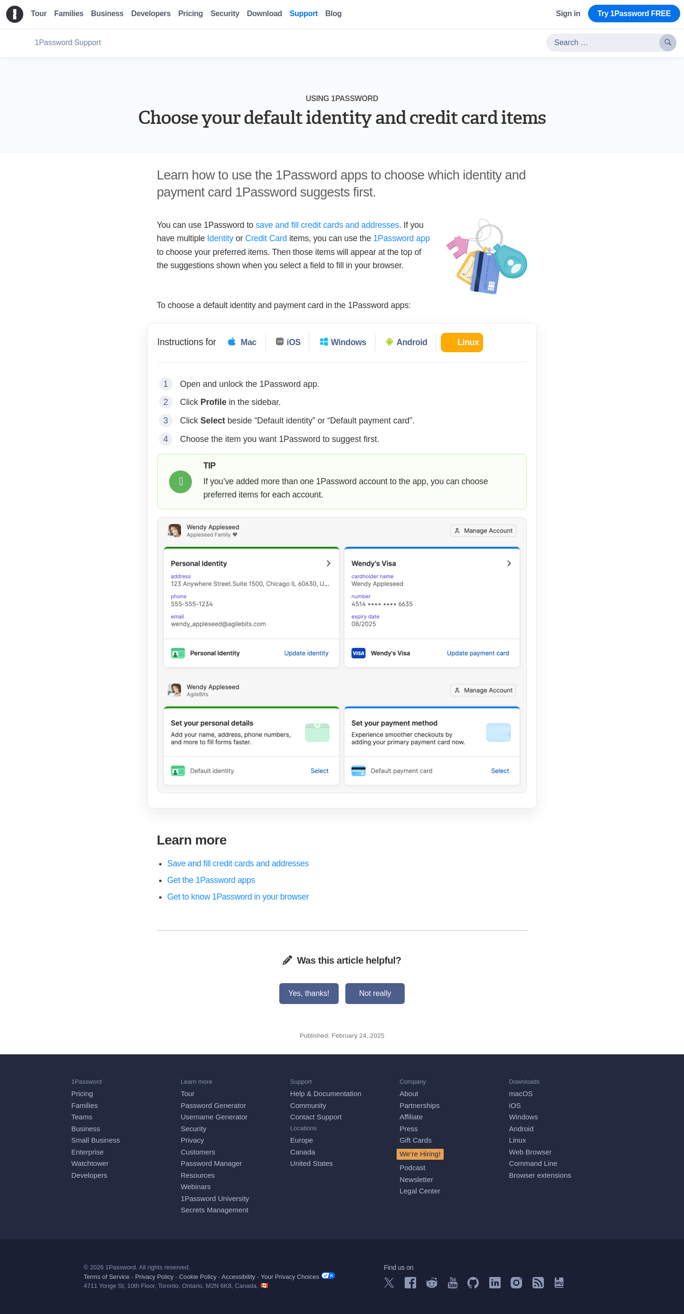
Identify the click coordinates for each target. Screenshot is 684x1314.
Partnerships (419, 1105)
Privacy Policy (154, 1276)
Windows (523, 1117)
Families (84, 1105)
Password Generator (213, 1105)
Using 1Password (342, 98)
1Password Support (68, 42)
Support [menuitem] (304, 13)
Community (308, 1105)
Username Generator (213, 1117)
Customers (197, 1152)
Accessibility (239, 1276)
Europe (301, 1140)
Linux (517, 1140)
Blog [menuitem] (333, 13)
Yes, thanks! (309, 993)
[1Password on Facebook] (410, 1286)
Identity (220, 238)
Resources (197, 1175)
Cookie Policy (198, 1276)
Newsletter (416, 1179)
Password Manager (211, 1163)
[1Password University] (559, 1285)
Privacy (192, 1140)
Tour (187, 1093)
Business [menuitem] (107, 13)
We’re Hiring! (419, 1154)
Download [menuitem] (264, 13)
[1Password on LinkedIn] (495, 1286)
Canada (302, 1152)
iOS (515, 1105)
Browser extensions (540, 1175)
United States (311, 1163)
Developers (89, 1175)
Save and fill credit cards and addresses (238, 863)
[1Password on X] (389, 1285)
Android (521, 1129)
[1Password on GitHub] (473, 1286)
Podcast (412, 1168)
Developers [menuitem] (151, 13)
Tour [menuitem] (39, 13)
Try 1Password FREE (634, 13)
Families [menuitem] (68, 13)
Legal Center (419, 1191)
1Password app (401, 238)
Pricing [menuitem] (190, 13)
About (408, 1093)
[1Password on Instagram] (516, 1286)
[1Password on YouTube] (452, 1286)
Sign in (568, 13)
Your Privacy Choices (298, 1276)
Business (85, 1129)
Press (408, 1129)
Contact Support (316, 1117)
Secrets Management (214, 1210)
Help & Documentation (325, 1093)
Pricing (82, 1093)
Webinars (195, 1187)
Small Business (95, 1140)
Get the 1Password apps (211, 880)
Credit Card (266, 238)
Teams (81, 1117)
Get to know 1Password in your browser (238, 896)
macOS (521, 1093)
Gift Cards (415, 1140)
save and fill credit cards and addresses (327, 225)
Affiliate (411, 1117)
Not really (375, 993)
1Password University (214, 1198)
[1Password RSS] (538, 1286)
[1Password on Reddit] (431, 1285)
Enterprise (87, 1152)
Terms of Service (107, 1276)
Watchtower (90, 1163)
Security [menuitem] (224, 13)
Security (193, 1129)
